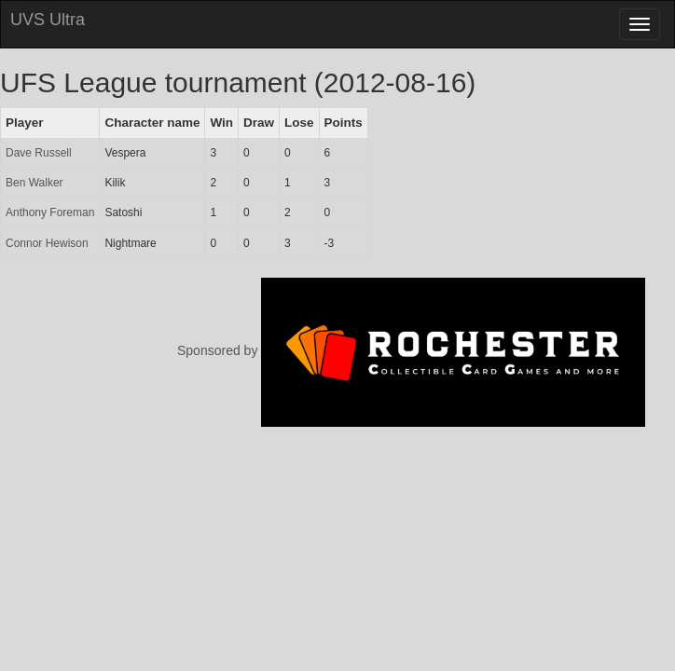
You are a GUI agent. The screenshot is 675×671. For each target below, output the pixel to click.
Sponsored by (411, 350)
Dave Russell (39, 152)
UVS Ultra (47, 19)
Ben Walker (34, 182)
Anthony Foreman (50, 212)
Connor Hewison (47, 243)
